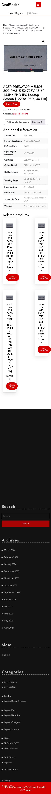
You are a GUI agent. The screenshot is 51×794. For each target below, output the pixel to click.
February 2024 (11, 743)
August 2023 (10, 786)
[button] (43, 41)
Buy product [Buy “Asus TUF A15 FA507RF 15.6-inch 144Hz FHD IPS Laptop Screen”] (12, 277)
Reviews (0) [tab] (37, 122)
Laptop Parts (25, 25)
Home (6, 25)
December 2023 (11, 757)
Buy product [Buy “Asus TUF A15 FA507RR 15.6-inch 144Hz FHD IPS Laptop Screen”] (44, 349)
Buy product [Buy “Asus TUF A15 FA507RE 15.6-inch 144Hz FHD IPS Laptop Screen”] (44, 277)
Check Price (11, 104)
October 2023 (10, 771)
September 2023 (12, 778)
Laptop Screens (20, 113)
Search (34, 13)
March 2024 (9, 736)
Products (14, 25)
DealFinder (10, 5)
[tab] (38, 4)
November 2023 (11, 764)
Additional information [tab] (18, 122)
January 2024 (10, 750)
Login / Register (16, 13)
